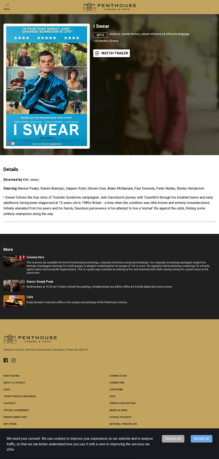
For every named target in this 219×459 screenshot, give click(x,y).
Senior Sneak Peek (15, 417)
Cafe (112, 396)
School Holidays (121, 417)
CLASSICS (9, 403)
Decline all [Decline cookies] (173, 439)
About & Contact (14, 382)
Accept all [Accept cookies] (201, 439)
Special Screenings (16, 410)
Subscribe (116, 389)
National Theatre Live (123, 424)
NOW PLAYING (11, 375)
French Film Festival (123, 403)
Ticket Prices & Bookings (19, 396)
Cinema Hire (117, 382)
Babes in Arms (118, 410)
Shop (6, 389)
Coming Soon (118, 375)
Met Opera (10, 424)
